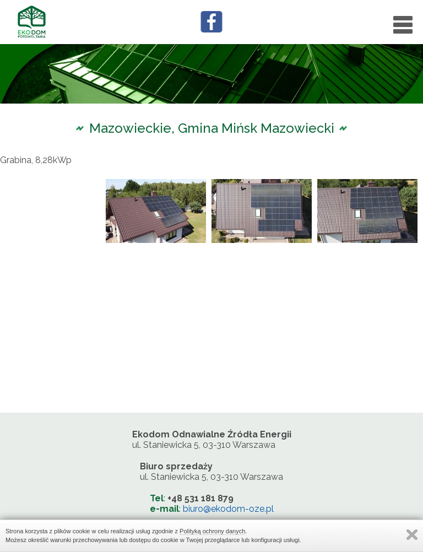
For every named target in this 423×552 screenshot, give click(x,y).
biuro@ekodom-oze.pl (228, 509)
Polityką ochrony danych (212, 531)
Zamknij (411, 534)
